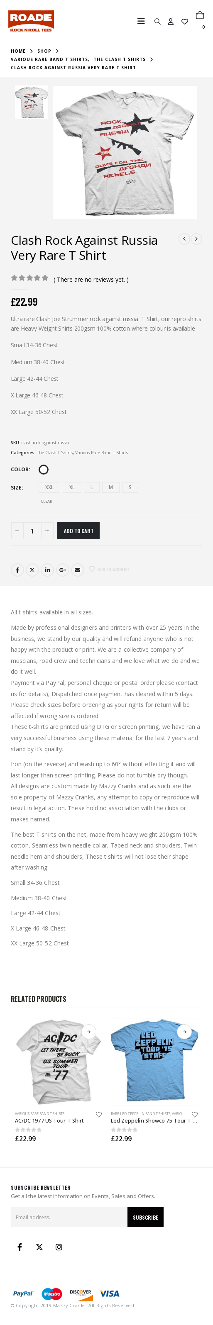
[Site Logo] (31, 21)
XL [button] (72, 487)
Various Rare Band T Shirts (101, 452)
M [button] (111, 487)
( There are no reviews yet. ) (91, 279)
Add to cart (78, 530)
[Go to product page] (59, 1062)
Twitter (32, 570)
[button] (143, 21)
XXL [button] (49, 487)
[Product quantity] (32, 530)
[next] (196, 239)
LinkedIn (47, 570)
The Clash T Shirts (55, 452)
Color (20, 469)
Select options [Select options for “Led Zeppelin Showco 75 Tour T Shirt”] (184, 1031)
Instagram (59, 1247)
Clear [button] (46, 501)
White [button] (44, 470)
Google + (62, 570)
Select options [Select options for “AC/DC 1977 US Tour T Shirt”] (88, 1031)
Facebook (17, 570)
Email (77, 570)
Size (16, 487)
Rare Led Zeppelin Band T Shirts (140, 1113)
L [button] (92, 487)
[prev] (184, 239)
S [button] (130, 487)
